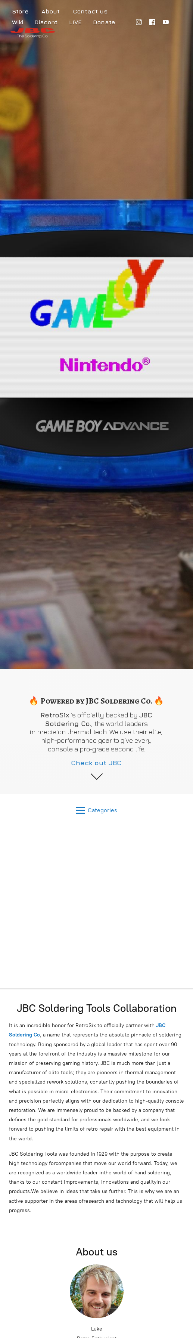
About (50, 11)
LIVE (75, 22)
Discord (46, 22)
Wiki (17, 22)
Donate (104, 22)
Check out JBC (96, 763)
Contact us (90, 11)
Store (20, 11)
